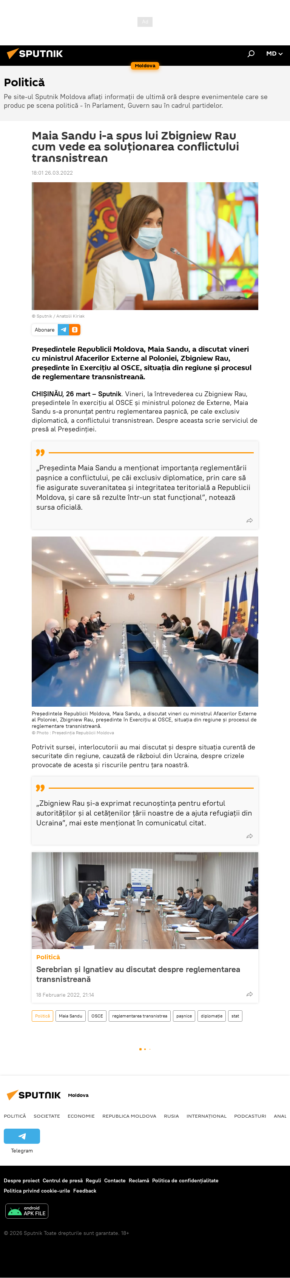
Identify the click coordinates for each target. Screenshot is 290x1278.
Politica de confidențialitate (185, 1180)
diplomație (211, 1016)
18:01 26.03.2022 (52, 172)
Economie (81, 1115)
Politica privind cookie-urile (37, 1190)
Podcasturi (250, 1115)
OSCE (97, 1016)
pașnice (184, 1016)
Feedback (84, 1190)
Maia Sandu (70, 1016)
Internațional (207, 1115)
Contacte (115, 1180)
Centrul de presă (63, 1180)
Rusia (171, 1115)
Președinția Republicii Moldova (83, 732)
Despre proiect (22, 1180)
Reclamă (139, 1180)
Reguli (93, 1180)
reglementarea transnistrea (139, 1016)
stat (235, 1016)
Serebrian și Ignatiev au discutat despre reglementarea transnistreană (138, 974)
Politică (48, 957)
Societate (47, 1115)
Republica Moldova (129, 1115)
